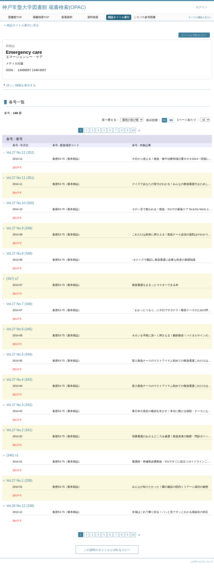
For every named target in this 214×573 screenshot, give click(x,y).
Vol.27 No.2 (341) (19, 430)
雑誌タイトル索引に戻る (23, 25)
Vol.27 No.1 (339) (19, 480)
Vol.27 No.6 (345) (19, 329)
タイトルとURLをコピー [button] (194, 35)
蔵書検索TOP (41, 17)
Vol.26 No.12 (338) (20, 506)
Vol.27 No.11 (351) (20, 178)
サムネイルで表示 (171, 120)
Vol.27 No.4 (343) (19, 379)
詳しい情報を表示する (21, 85)
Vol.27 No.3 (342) (19, 405)
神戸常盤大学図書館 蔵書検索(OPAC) (44, 7)
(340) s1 (12, 455)
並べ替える (109, 119)
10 (133, 130)
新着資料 (66, 17)
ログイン (202, 7)
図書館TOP (15, 17)
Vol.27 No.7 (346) (19, 304)
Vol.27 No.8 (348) (19, 253)
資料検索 (92, 17)
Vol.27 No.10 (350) (20, 203)
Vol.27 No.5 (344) (19, 354)
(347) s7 (12, 278)
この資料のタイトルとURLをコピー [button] (107, 550)
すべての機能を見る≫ (200, 17)
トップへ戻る (206, 565)
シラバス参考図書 (144, 17)
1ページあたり (186, 119)
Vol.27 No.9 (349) (19, 228)
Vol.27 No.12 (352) (20, 152)
